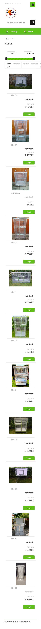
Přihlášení (8, 4)
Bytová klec (15, 193)
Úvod (7, 39)
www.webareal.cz (24, 621)
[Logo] (20, 12)
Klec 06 (14, 340)
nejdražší (26, 63)
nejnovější (34, 63)
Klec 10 (14, 538)
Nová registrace (16, 4)
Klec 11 (14, 588)
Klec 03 (14, 243)
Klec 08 (14, 439)
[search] (32, 22)
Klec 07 (14, 390)
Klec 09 (14, 489)
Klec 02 (14, 145)
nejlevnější (16, 63)
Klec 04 (14, 95)
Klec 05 (14, 292)
